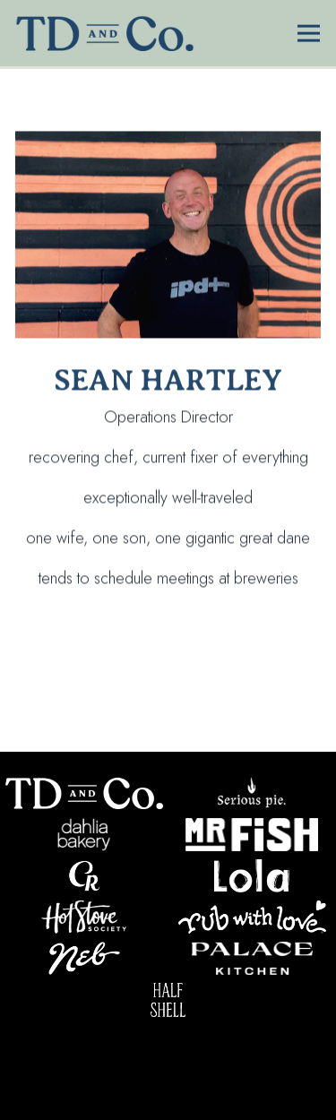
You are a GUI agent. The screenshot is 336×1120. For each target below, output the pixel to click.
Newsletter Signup (168, 1098)
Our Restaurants (168, 1057)
